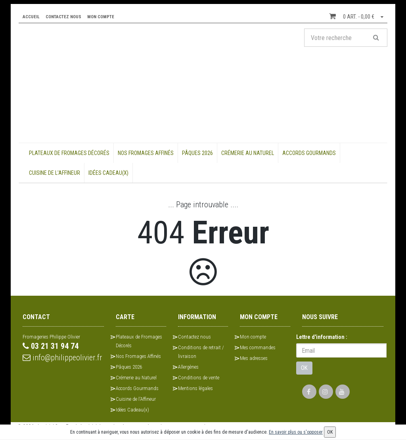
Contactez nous (194, 337)
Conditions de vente (198, 378)
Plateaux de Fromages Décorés (69, 153)
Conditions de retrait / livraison (201, 351)
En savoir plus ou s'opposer (296, 432)
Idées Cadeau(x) (108, 173)
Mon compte (253, 337)
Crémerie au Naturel (247, 153)
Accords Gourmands (309, 153)
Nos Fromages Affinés (146, 153)
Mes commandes (258, 347)
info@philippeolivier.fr (62, 357)
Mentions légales (195, 388)
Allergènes (188, 367)
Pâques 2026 (197, 153)
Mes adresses (254, 358)
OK (304, 367)
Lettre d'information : (321, 337)
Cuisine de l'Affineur (54, 173)
